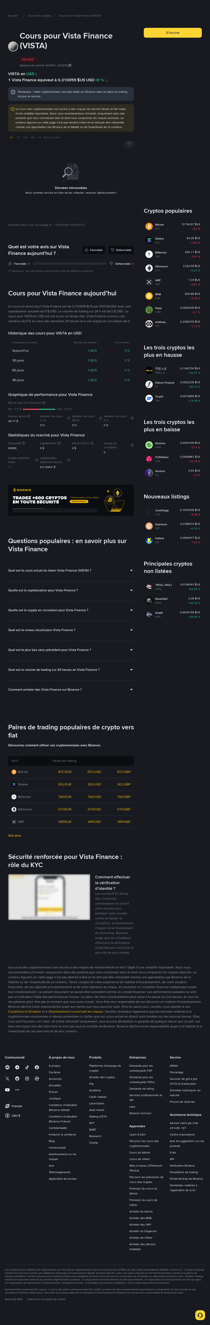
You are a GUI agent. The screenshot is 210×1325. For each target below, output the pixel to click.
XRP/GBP (124, 835)
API (172, 1172)
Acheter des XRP (140, 1237)
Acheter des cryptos (42, 6)
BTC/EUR (65, 785)
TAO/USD (94, 810)
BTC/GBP (124, 785)
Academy (95, 1103)
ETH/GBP (123, 822)
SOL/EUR (64, 797)
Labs (132, 1120)
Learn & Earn (137, 1147)
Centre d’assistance (182, 1147)
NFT (92, 1136)
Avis (51, 1178)
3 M (32, 150)
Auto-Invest (96, 1123)
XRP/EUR (64, 835)
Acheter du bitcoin (141, 1224)
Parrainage (176, 1085)
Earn (118, 6)
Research (95, 1149)
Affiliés (174, 1079)
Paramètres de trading (184, 1185)
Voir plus (14, 848)
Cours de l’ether (139, 1172)
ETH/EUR (64, 822)
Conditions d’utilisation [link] (24, 1024)
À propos (54, 1079)
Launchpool (96, 1116)
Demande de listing (141, 1102)
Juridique (55, 1111)
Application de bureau (63, 1192)
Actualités (55, 1098)
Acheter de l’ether (140, 1251)
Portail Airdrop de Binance (186, 1192)
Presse (53, 1105)
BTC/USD (94, 785)
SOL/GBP (123, 797)
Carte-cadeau (98, 1110)
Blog (52, 1154)
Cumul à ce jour (51, 150)
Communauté (57, 1160)
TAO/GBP (123, 810)
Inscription (194, 6)
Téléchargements (60, 1185)
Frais (173, 1165)
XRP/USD (94, 835)
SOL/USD (94, 797)
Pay (91, 1097)
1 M (25, 150)
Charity (93, 1156)
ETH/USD (94, 822)
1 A (39, 150)
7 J (18, 150)
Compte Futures (100, 6)
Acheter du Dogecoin (143, 1244)
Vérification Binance (182, 1178)
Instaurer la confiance (62, 1147)
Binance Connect (140, 1126)
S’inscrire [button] (172, 46)
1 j (11, 150)
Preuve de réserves (182, 1115)
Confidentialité (58, 1141)
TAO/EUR (64, 810)
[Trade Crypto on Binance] (71, 514)
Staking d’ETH (98, 1129)
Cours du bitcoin (139, 1165)
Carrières (54, 1085)
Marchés (64, 6)
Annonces (55, 1092)
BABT (92, 1142)
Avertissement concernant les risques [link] (76, 1024)
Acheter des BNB (140, 1231)
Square (134, 6)
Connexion (175, 6)
